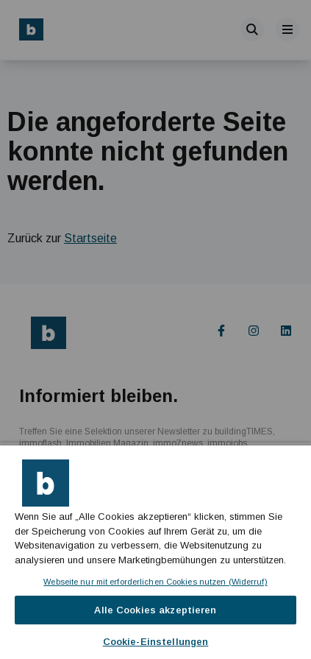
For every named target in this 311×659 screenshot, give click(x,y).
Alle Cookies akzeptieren (155, 610)
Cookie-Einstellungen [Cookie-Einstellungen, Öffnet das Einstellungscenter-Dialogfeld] (156, 641)
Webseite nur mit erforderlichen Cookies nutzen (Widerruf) (155, 581)
